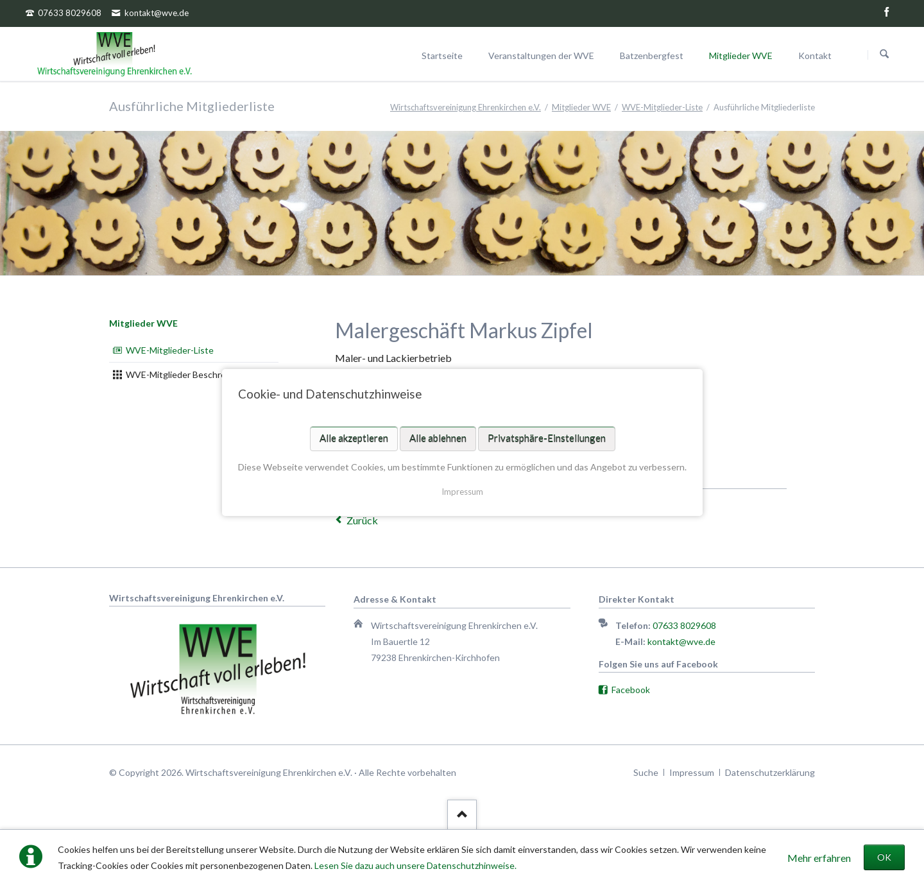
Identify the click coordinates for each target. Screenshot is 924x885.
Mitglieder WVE (143, 323)
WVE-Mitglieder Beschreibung (187, 374)
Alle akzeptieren (353, 438)
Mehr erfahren (819, 858)
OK (884, 857)
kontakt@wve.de (681, 641)
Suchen (884, 54)
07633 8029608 (684, 625)
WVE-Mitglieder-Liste (170, 350)
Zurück (362, 520)
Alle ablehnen (437, 438)
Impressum (462, 491)
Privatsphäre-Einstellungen (546, 438)
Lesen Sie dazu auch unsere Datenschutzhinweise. (415, 865)
